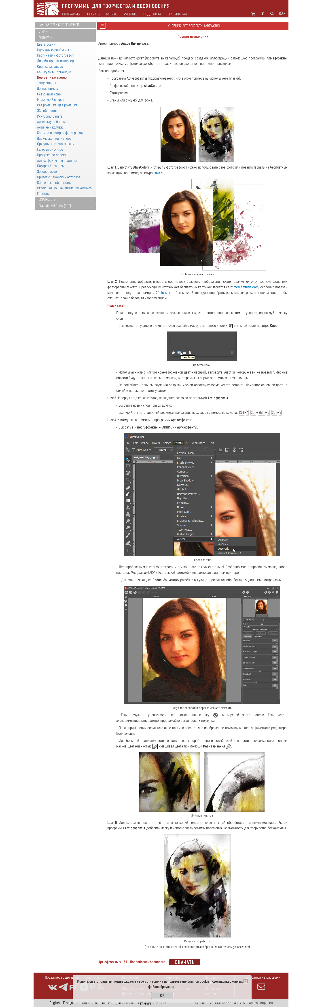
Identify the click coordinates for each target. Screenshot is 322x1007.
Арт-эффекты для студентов (57, 160)
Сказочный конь (49, 94)
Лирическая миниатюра (54, 138)
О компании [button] (177, 14)
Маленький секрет (50, 99)
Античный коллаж (50, 127)
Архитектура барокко (52, 121)
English (55, 1003)
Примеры (45, 38)
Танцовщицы (46, 83)
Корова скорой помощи (54, 182)
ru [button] (282, 13)
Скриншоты (47, 199)
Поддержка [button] (152, 14)
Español (99, 1003)
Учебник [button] (130, 14)
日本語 (145, 1003)
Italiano (131, 1003)
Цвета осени (46, 44)
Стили (43, 31)
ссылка (167, 292)
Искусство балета (50, 116)
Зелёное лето (47, 171)
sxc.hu (159, 173)
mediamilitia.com (245, 287)
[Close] (245, 981)
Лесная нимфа (47, 88)
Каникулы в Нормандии (54, 72)
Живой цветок (47, 110)
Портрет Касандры (50, 166)
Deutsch (84, 1003)
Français (69, 1003)
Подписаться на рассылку (261, 982)
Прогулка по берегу (51, 155)
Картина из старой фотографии (60, 133)
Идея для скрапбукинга (54, 50)
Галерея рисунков (50, 149)
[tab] (65, 25)
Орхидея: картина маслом (55, 143)
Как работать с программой (58, 25)
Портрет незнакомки (52, 77)
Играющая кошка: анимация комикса (64, 188)
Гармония (44, 193)
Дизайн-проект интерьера (56, 61)
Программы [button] (71, 14)
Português (115, 1003)
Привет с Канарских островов (58, 177)
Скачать (93, 14)
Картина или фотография (55, 55)
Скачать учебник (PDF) (54, 206)
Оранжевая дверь (50, 66)
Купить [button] (111, 14)
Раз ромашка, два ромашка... (58, 105)
